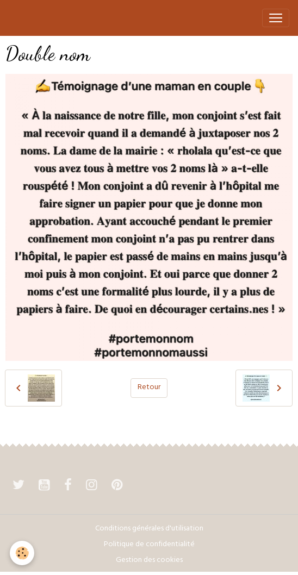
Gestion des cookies (149, 560)
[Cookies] (22, 553)
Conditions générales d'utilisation (149, 529)
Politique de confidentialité (149, 545)
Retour (149, 387)
